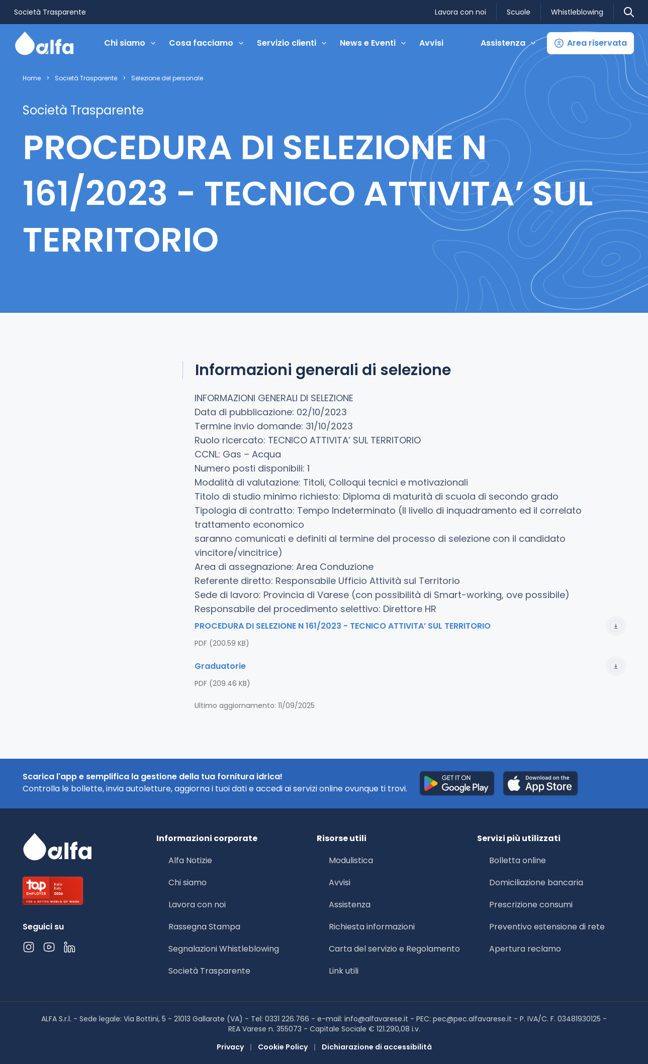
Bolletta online (517, 860)
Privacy (230, 1047)
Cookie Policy (283, 1047)
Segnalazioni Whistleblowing (223, 949)
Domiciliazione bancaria (536, 882)
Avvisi (431, 43)
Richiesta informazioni (372, 926)
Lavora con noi (460, 12)
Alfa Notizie (190, 860)
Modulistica (351, 860)
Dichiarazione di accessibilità (377, 1047)
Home (32, 78)
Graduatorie (410, 666)
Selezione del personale (167, 78)
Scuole (518, 12)
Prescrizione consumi (531, 904)
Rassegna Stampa (204, 926)
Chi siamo (187, 882)
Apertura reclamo (525, 949)
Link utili (343, 971)
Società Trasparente (50, 12)
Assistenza (350, 904)
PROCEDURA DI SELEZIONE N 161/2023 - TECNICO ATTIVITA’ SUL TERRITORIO (410, 626)
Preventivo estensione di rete (547, 926)
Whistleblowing (577, 12)
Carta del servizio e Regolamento (394, 949)
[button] (590, 43)
